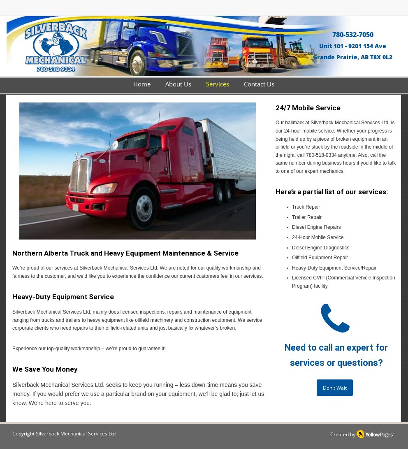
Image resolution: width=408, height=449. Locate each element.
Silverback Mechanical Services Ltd (76, 433)
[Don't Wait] (335, 387)
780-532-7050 (352, 34)
